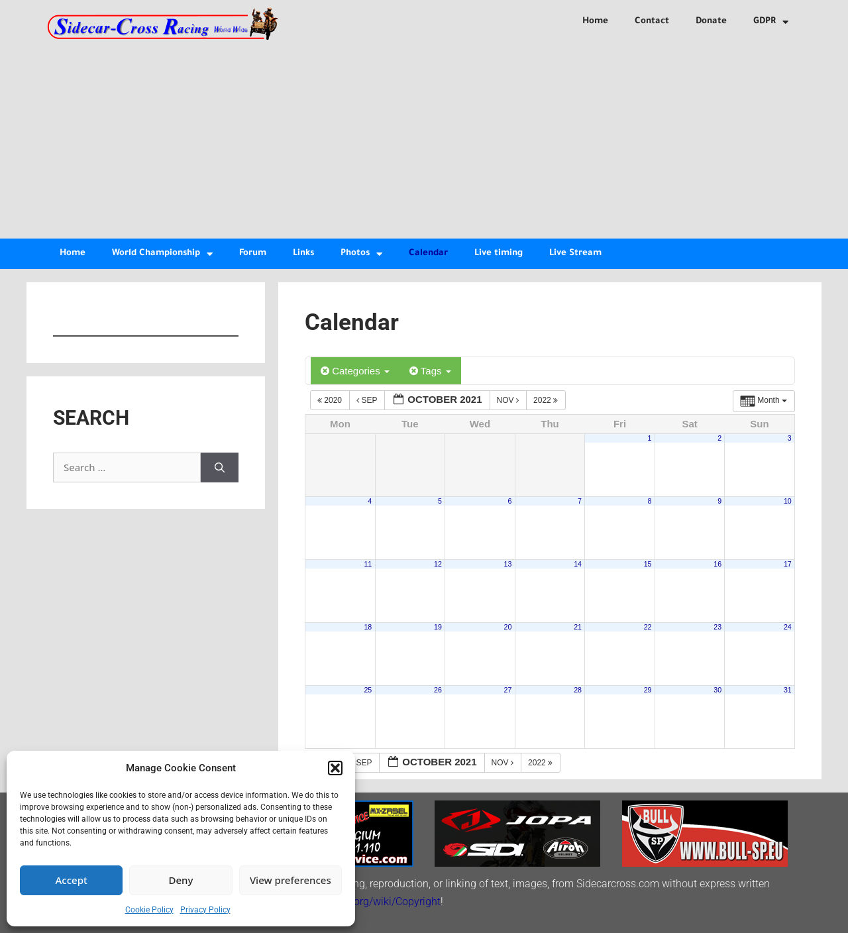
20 (508, 627)
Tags (430, 370)
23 (717, 627)
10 (788, 501)
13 (508, 564)
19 (438, 627)
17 (788, 564)
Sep (367, 400)
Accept (71, 880)
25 (368, 690)
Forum (252, 253)
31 (788, 690)
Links (303, 253)
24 (788, 627)
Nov (509, 400)
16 (717, 564)
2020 (330, 400)
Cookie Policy (149, 909)
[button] (335, 768)
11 (368, 564)
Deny (181, 880)
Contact (652, 22)
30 (717, 690)
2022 (546, 400)
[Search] (219, 467)
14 (578, 564)
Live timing (498, 253)
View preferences (290, 880)
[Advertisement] (424, 139)
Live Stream (575, 253)
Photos (361, 254)
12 (438, 564)
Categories (355, 370)
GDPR (770, 22)
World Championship (162, 254)
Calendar (428, 253)
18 (368, 627)
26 (438, 690)
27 (508, 690)
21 (578, 627)
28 (578, 690)
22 (648, 627)
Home (595, 22)
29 (648, 690)
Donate (711, 22)
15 (648, 564)
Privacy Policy (205, 909)
